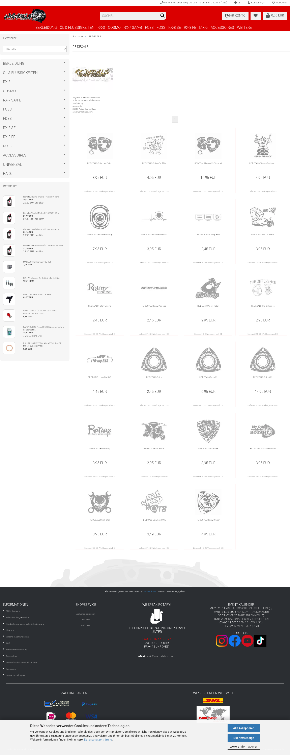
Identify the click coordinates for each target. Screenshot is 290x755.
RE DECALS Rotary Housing (99, 234)
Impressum (11, 669)
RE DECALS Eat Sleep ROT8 (154, 520)
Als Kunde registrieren (85, 614)
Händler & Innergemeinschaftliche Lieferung (25, 624)
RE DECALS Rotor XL (208, 377)
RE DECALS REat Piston (154, 448)
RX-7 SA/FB (133, 27)
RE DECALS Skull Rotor (100, 520)
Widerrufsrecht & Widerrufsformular (21, 662)
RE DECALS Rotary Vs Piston (99, 163)
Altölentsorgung (13, 611)
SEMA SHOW (247, 622)
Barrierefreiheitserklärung (17, 650)
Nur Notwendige (243, 738)
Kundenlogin (256, 2)
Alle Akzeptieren (243, 728)
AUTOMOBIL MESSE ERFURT (250, 608)
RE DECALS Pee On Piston (262, 234)
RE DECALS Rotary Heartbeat (154, 234)
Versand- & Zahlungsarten (17, 637)
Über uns (10, 630)
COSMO (114, 27)
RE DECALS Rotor (154, 377)
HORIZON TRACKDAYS (251, 611)
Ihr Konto (86, 620)
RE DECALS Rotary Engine (99, 306)
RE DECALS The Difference (262, 306)
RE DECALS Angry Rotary (208, 306)
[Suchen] (162, 16)
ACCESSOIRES (222, 27)
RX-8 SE (174, 27)
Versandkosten (150, 591)
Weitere (244, 27)
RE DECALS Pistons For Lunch (262, 163)
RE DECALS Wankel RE (208, 448)
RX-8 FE (190, 27)
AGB (8, 643)
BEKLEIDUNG (46, 27)
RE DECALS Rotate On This (154, 163)
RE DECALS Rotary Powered (154, 306)
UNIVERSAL (12, 164)
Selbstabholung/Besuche (17, 617)
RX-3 (101, 27)
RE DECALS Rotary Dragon (208, 520)
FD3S (161, 27)
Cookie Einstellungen (15, 675)
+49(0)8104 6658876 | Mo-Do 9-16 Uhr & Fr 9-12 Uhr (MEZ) (193, 2)
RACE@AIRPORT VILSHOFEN (246, 618)
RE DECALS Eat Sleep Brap (208, 234)
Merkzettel (85, 625)
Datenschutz (11, 656)
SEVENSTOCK (242, 625)
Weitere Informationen (244, 746)
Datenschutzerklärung (98, 739)
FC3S (149, 27)
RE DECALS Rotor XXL (262, 377)
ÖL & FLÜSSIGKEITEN (77, 27)
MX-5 (203, 27)
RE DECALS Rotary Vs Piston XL (208, 163)
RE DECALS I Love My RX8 (99, 377)
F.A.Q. (7, 173)
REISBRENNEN (250, 615)
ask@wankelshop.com (161, 656)
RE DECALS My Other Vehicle (263, 448)
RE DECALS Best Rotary (99, 448)
